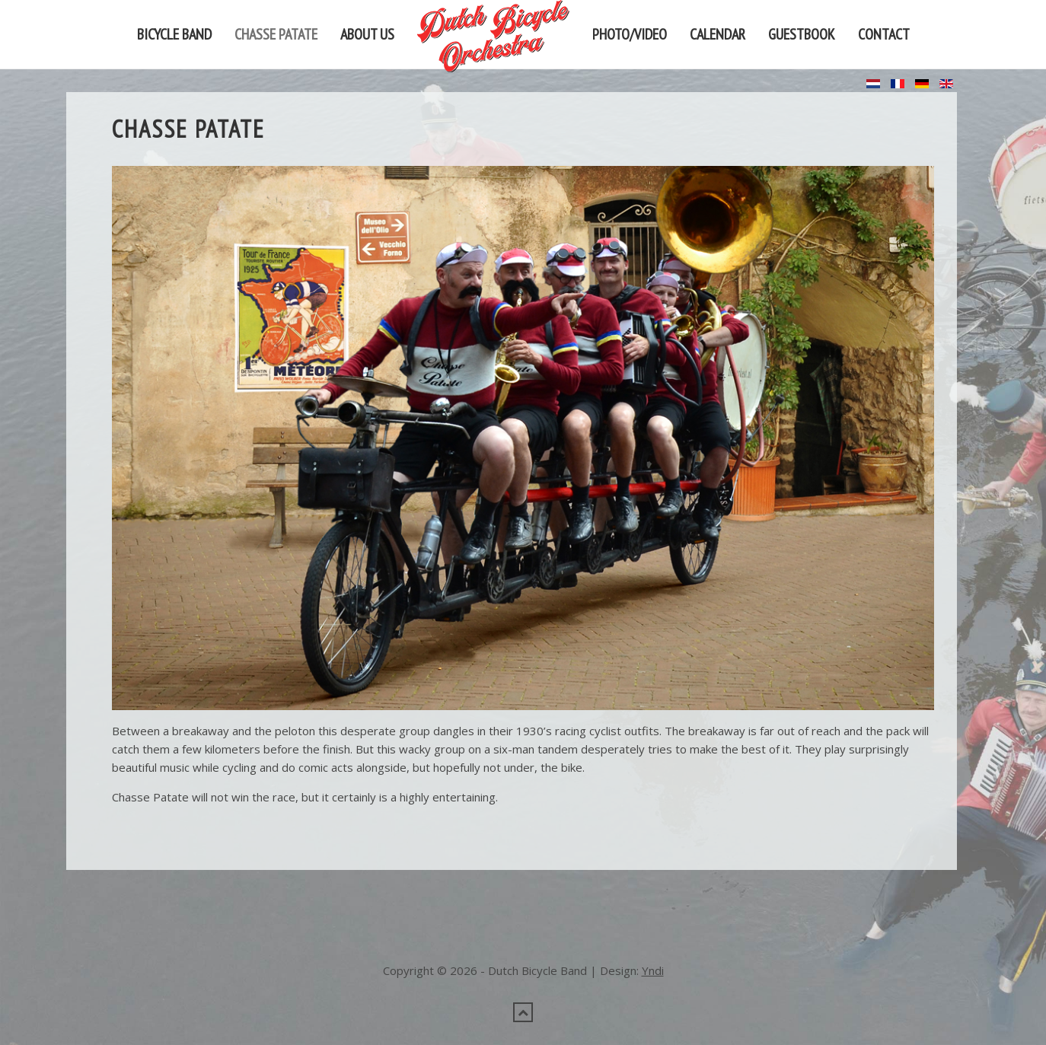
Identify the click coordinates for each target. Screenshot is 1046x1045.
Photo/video (629, 34)
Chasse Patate (275, 34)
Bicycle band (174, 34)
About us (367, 34)
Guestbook (801, 34)
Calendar (717, 34)
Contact (884, 34)
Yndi (653, 902)
